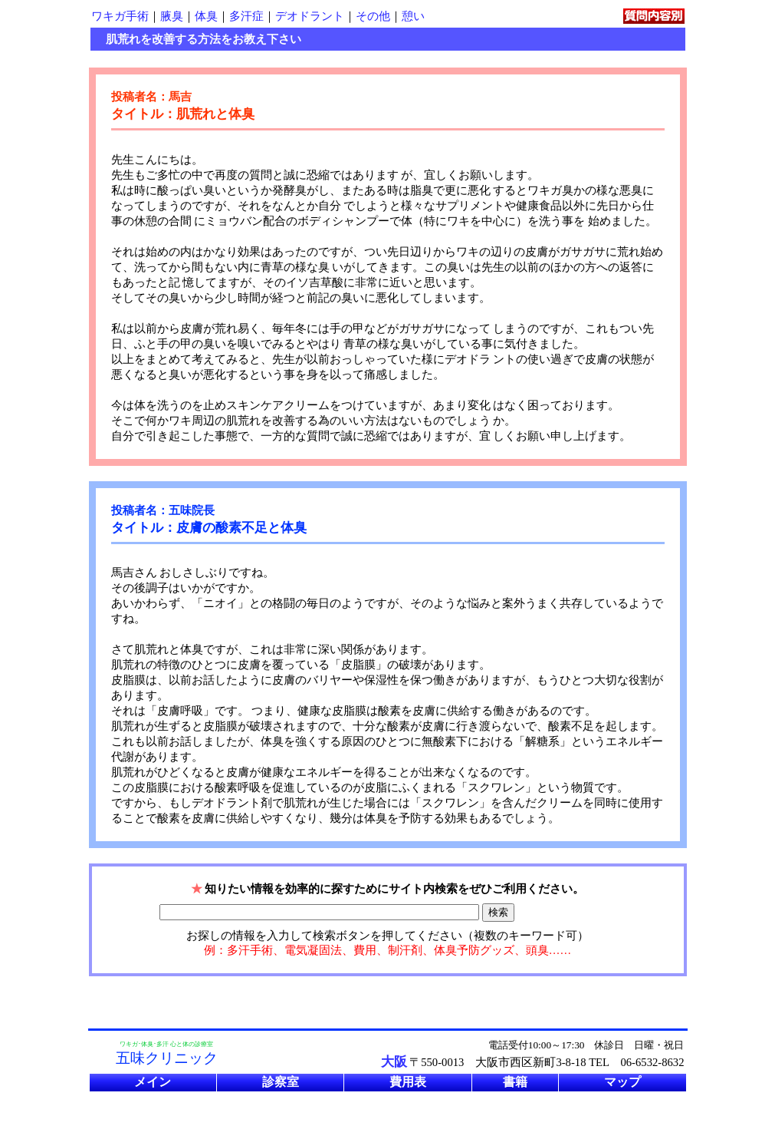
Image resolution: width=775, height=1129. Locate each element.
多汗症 (246, 16)
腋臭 (171, 16)
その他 (373, 16)
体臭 (206, 16)
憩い (413, 16)
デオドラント (309, 16)
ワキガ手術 (120, 16)
